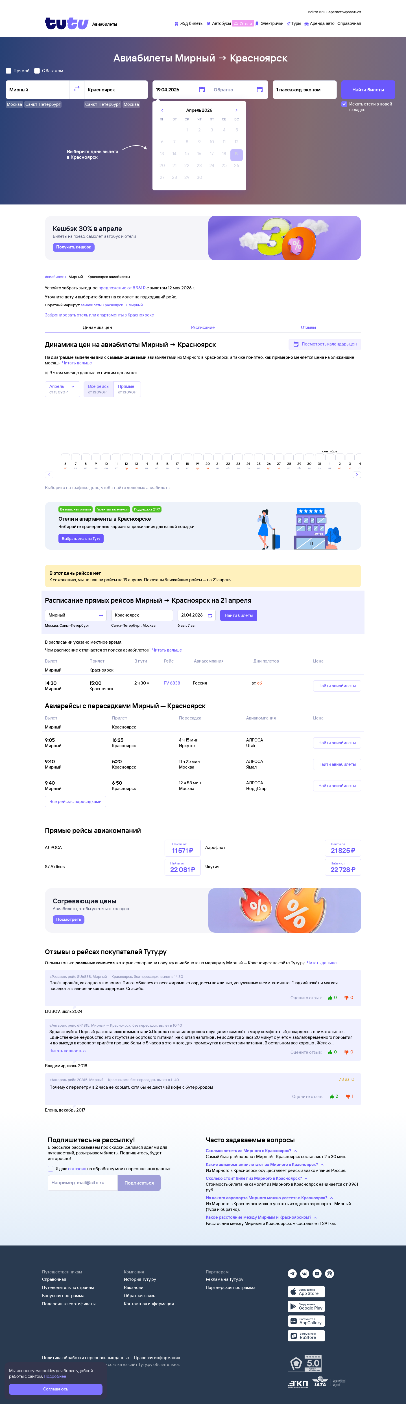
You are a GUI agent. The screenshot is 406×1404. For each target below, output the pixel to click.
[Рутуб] (329, 1272)
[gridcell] (187, 131)
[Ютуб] (317, 1272)
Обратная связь (139, 1295)
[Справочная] (349, 23)
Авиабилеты (55, 276)
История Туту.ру (140, 1279)
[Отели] (243, 23)
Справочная (54, 1279)
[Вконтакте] (304, 1272)
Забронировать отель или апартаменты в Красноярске (99, 315)
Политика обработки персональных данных (85, 1357)
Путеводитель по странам (68, 1287)
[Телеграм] (292, 1272)
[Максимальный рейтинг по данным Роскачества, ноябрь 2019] (305, 1363)
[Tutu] (67, 23)
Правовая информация (157, 1357)
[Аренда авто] (319, 23)
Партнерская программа (231, 1287)
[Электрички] (269, 23)
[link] (74, 247)
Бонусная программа (63, 1295)
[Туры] (293, 23)
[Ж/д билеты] (188, 23)
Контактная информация (149, 1303)
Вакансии (133, 1287)
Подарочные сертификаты (68, 1303)
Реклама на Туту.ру (224, 1279)
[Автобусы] (218, 23)
